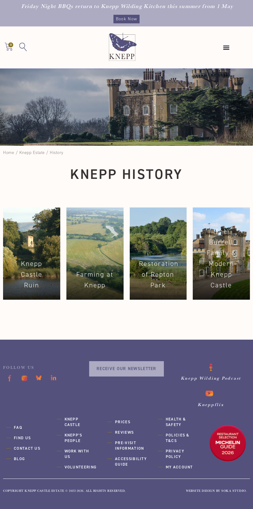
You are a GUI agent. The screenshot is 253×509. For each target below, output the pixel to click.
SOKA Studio (233, 491)
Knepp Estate (32, 153)
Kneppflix (210, 404)
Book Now (126, 19)
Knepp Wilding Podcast (211, 378)
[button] (226, 47)
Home (8, 153)
